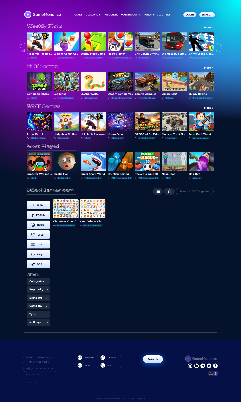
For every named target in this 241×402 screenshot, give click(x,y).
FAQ (106, 365)
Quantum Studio (66, 58)
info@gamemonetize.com (39, 368)
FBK (168, 178)
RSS (168, 15)
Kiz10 (33, 58)
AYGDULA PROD (146, 138)
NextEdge (143, 58)
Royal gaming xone (202, 98)
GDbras (169, 98)
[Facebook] (190, 366)
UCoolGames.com (66, 225)
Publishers (111, 15)
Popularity (38, 289)
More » (208, 27)
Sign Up (207, 14)
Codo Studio (64, 178)
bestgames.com (200, 58)
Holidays (38, 322)
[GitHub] (215, 366)
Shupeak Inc (91, 98)
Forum (148, 15)
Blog (160, 15)
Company (38, 305)
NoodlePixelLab (65, 98)
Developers (93, 15)
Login (190, 14)
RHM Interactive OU (121, 178)
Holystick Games (147, 98)
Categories (38, 281)
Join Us (153, 359)
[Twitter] (209, 366)
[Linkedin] (202, 366)
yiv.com (197, 178)
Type (38, 314)
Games (78, 15)
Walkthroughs (131, 15)
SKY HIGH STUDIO (93, 58)
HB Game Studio (93, 178)
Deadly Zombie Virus (122, 98)
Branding (38, 297)
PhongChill (63, 138)
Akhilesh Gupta (38, 138)
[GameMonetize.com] (42, 15)
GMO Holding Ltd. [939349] (134, 399)
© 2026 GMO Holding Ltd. (38, 357)
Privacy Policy (31, 382)
